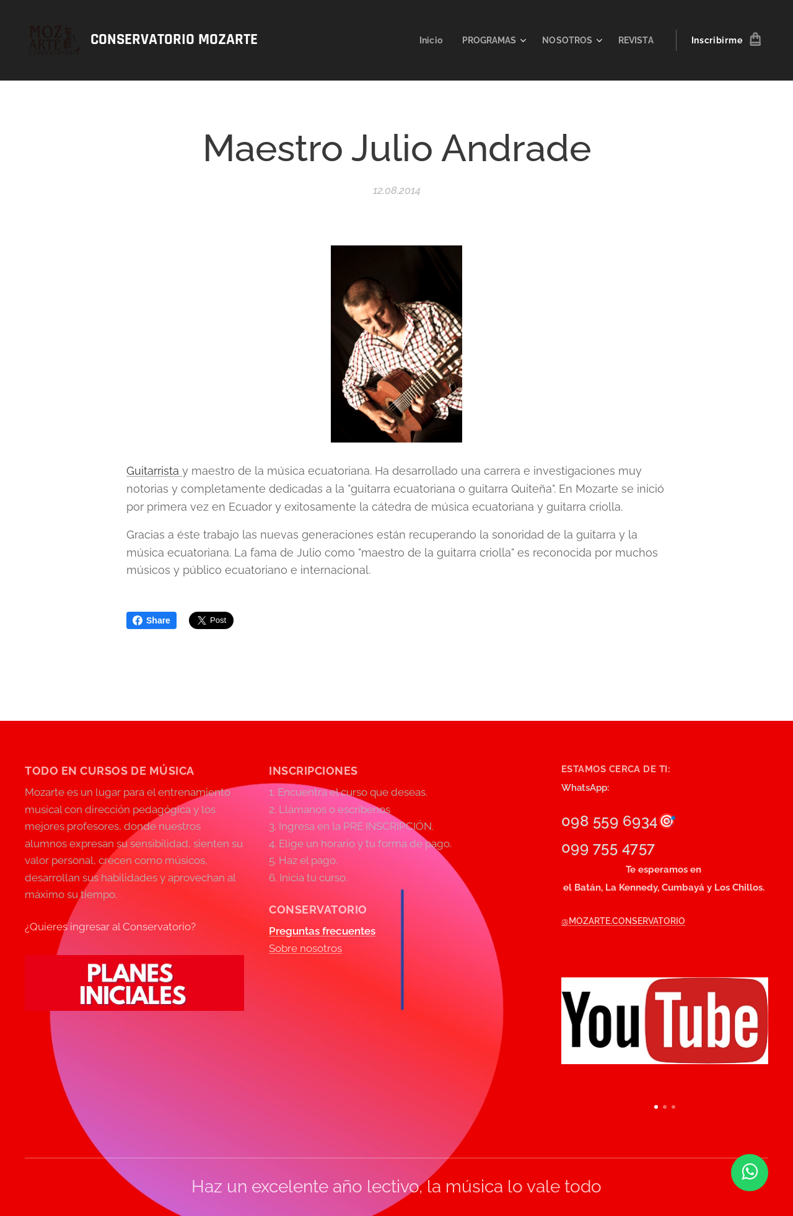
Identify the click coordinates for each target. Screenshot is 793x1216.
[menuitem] (424, 40)
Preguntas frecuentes (322, 931)
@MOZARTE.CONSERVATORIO (623, 921)
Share (151, 620)
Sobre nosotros (305, 948)
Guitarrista (154, 470)
